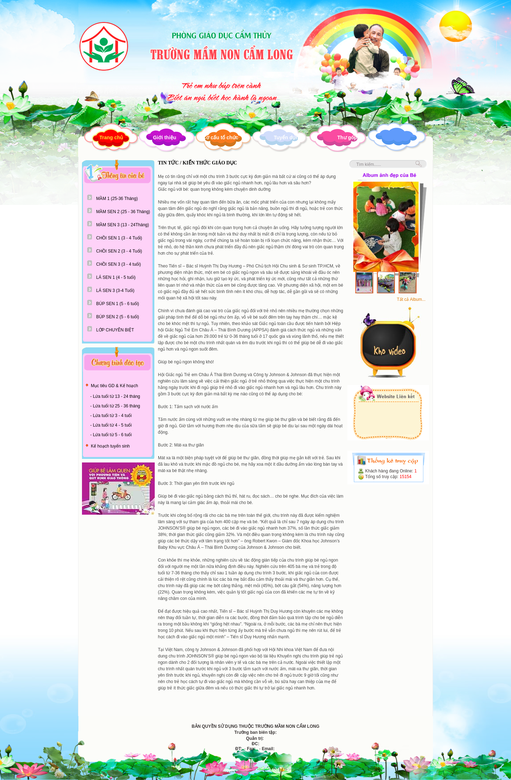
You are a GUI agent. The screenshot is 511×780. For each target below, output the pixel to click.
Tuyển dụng (288, 137)
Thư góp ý (349, 137)
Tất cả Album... (411, 299)
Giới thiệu (164, 137)
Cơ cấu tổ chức (220, 137)
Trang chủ (111, 137)
